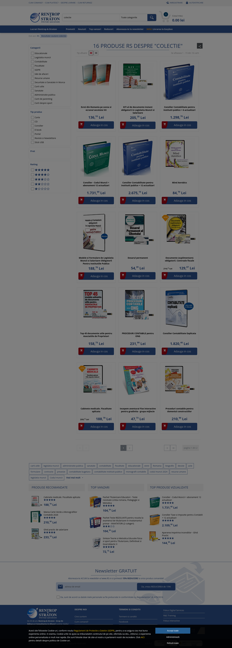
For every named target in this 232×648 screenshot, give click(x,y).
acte (190, 465)
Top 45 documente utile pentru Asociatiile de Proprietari (96, 335)
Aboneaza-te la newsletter (130, 29)
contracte (48, 471)
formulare (35, 471)
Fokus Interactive (171, 620)
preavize (61, 471)
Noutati (82, 29)
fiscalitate (119, 465)
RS (38, 36)
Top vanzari (95, 29)
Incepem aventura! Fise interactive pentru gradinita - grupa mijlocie (138, 410)
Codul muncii (56, 477)
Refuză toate (173, 643)
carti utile (35, 465)
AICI (143, 637)
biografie (169, 465)
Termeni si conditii (128, 616)
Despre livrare (68, 2)
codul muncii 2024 (158, 471)
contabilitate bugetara (79, 471)
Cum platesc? (52, 2)
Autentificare (194, 2)
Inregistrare (174, 2)
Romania (157, 465)
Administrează (172, 637)
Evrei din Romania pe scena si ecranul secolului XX (96, 108)
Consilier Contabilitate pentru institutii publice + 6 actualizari (179, 108)
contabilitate (105, 465)
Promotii (70, 29)
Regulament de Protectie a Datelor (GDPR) (94, 630)
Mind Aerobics (179, 182)
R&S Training (169, 615)
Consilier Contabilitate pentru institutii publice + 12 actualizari (137, 184)
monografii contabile (136, 471)
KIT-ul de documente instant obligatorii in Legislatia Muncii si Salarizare (138, 110)
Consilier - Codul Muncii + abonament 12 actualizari (96, 184)
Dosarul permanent (138, 257)
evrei (146, 465)
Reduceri (108, 29)
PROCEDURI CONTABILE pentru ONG (138, 335)
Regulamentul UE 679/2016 (150, 597)
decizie (181, 465)
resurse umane (178, 471)
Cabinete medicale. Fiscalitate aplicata (96, 410)
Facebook (123, 621)
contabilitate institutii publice (108, 471)
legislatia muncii (51, 465)
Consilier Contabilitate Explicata (179, 333)
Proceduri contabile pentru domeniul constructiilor (180, 410)
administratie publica (73, 465)
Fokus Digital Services (173, 610)
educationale (134, 465)
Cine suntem (81, 616)
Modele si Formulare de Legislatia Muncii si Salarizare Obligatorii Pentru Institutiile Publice (96, 260)
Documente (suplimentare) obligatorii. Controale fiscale (179, 259)
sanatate (91, 465)
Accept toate (173, 630)
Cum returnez (85, 2)
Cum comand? (36, 2)
